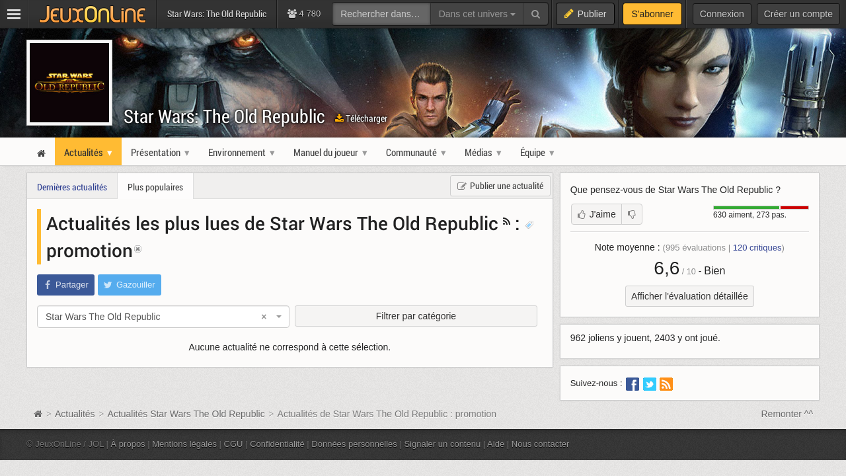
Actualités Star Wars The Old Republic (186, 414)
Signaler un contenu (442, 444)
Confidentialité (277, 444)
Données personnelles (354, 444)
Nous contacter (541, 444)
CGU (233, 444)
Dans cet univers (477, 14)
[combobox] (163, 316)
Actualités (75, 414)
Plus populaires (155, 186)
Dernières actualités (72, 186)
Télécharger (361, 118)
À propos (128, 444)
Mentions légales (184, 444)
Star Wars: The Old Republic (224, 116)
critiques (757, 248)
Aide (495, 444)
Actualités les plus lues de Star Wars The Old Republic (272, 223)
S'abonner (652, 14)
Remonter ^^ (787, 414)
